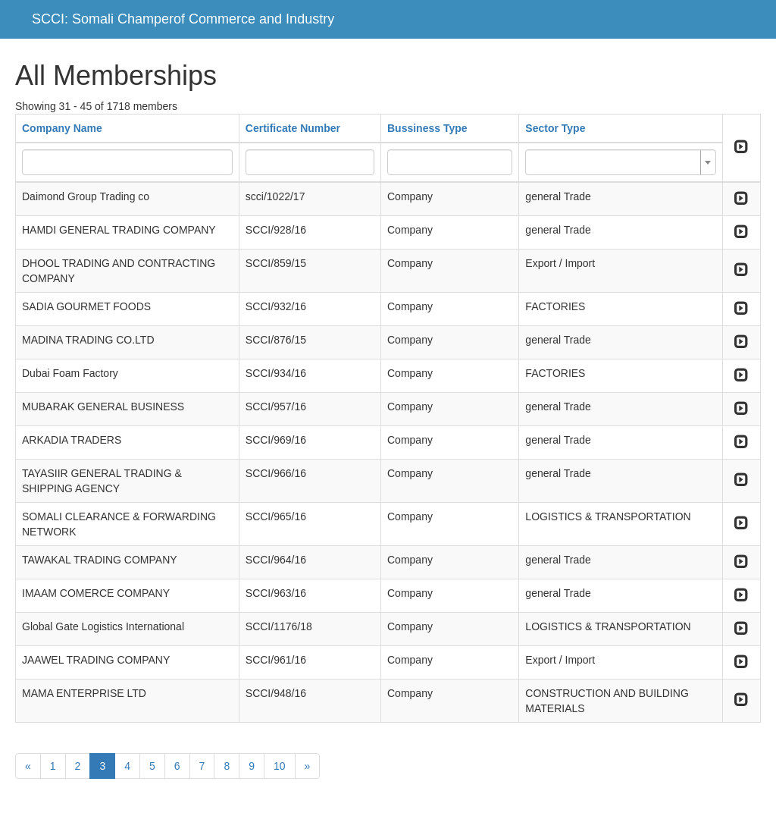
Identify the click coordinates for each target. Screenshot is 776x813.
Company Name (62, 128)
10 (280, 766)
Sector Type (555, 128)
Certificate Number (293, 128)
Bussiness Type (427, 128)
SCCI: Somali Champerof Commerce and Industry (183, 19)
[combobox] (620, 162)
